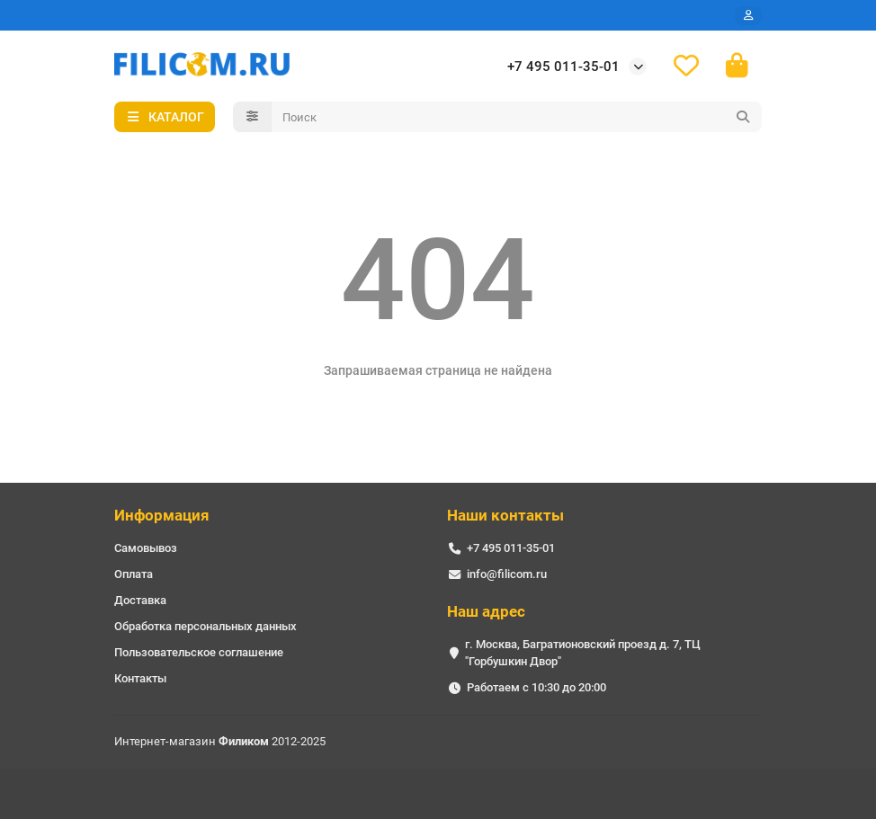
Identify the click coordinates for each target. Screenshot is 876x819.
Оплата (133, 574)
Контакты (140, 678)
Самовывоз (145, 548)
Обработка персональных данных (205, 626)
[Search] (517, 117)
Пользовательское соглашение (198, 652)
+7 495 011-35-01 (563, 66)
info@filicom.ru (507, 574)
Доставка (140, 600)
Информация (162, 515)
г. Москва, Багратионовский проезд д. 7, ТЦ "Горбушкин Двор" (583, 652)
